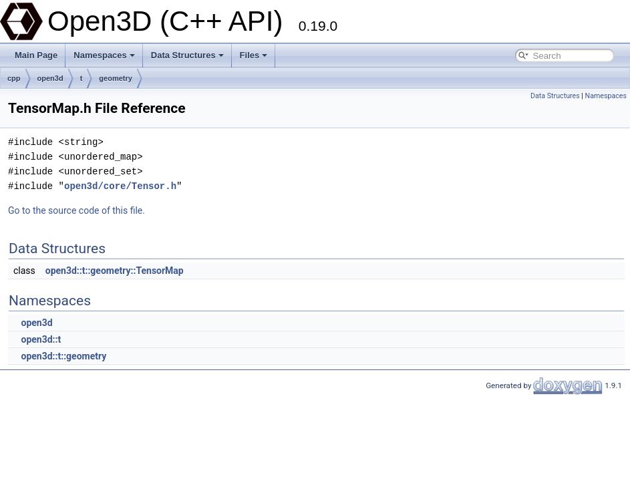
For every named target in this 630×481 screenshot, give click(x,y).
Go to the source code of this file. (76, 210)
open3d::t (41, 339)
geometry (115, 78)
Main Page (36, 55)
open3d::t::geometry (63, 356)
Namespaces (104, 55)
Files (254, 55)
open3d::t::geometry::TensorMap (114, 270)
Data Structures (187, 55)
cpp (14, 78)
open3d (50, 78)
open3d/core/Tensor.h (120, 186)
